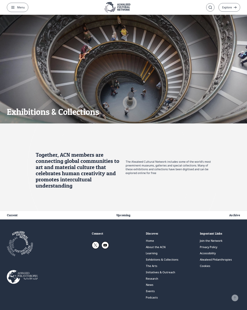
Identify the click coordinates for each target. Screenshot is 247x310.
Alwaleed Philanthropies (216, 259)
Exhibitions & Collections (162, 259)
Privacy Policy (208, 247)
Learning (151, 253)
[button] (234, 297)
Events (150, 291)
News (149, 285)
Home (150, 241)
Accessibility (208, 253)
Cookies (205, 266)
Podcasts (152, 297)
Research (152, 279)
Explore (227, 7)
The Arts (151, 266)
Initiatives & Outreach (160, 272)
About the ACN (156, 247)
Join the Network (211, 241)
